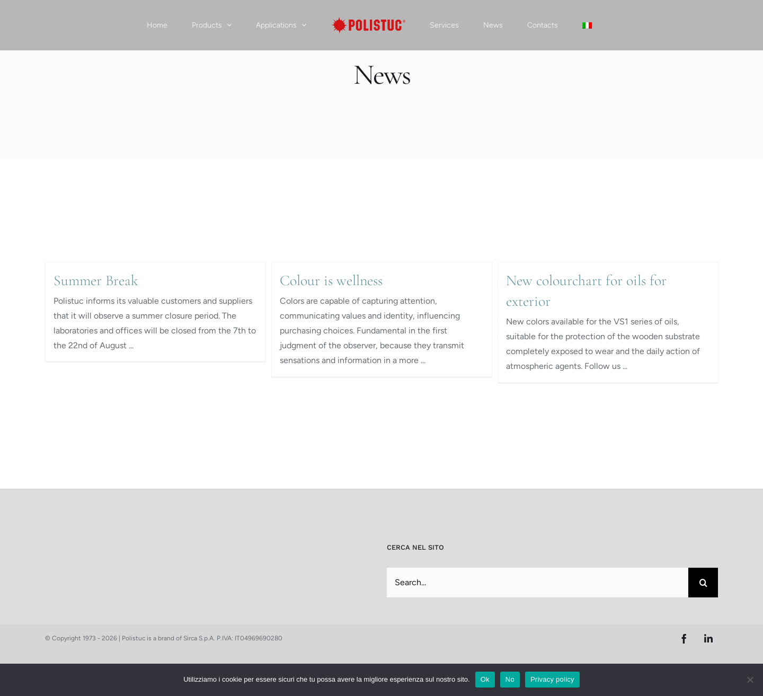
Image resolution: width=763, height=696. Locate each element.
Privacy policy (552, 679)
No (509, 679)
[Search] (703, 582)
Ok (485, 679)
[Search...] (537, 582)
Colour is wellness (331, 280)
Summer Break (96, 280)
